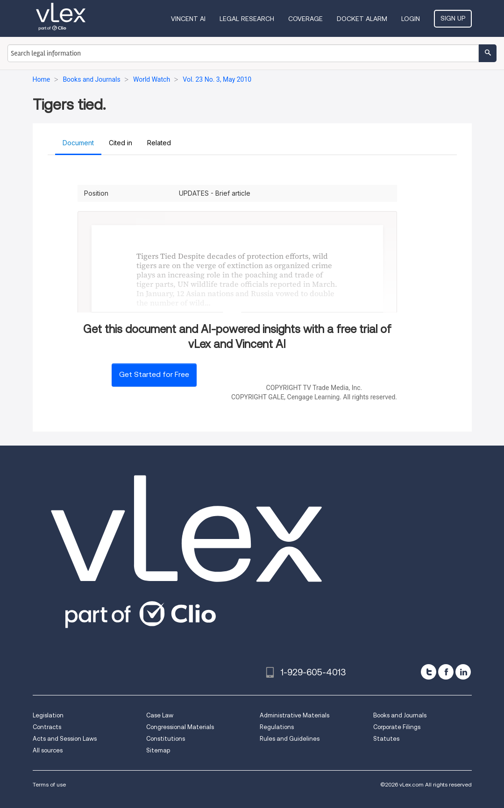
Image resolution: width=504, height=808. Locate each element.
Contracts (47, 726)
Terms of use (49, 784)
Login (410, 18)
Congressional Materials (180, 726)
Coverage (305, 18)
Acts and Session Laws (65, 738)
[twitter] (428, 672)
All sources (48, 750)
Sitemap (158, 750)
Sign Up (452, 18)
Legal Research (247, 18)
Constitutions (165, 738)
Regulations (277, 726)
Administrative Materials (294, 715)
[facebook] (446, 672)
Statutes (386, 738)
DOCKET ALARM (362, 18)
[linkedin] (463, 672)
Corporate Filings (396, 726)
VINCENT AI (188, 18)
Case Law (159, 715)
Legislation (48, 715)
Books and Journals (399, 715)
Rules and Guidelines (289, 738)
